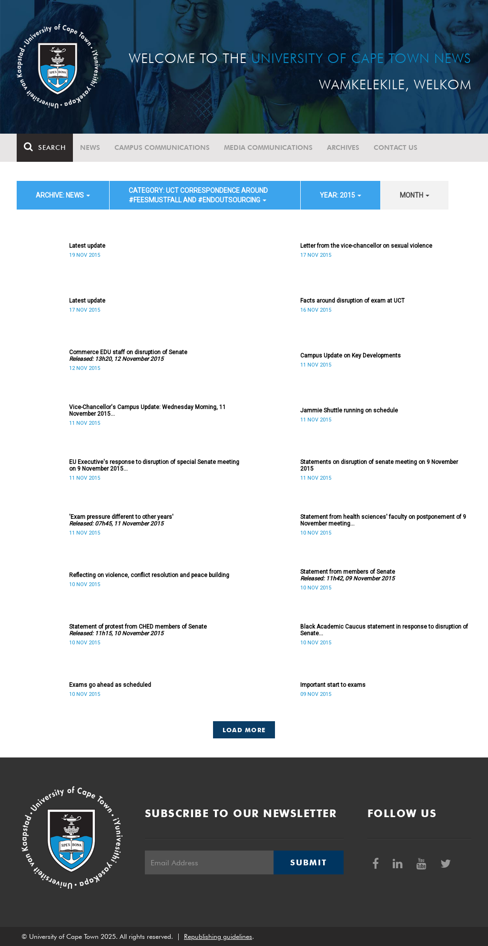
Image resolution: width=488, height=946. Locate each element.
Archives (343, 147)
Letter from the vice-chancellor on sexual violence (366, 245)
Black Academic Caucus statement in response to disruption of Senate (384, 630)
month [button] (414, 195)
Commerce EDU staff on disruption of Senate (128, 355)
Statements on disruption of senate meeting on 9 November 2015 (379, 465)
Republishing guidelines (218, 936)
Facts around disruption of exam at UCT (352, 300)
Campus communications (162, 147)
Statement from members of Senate (347, 575)
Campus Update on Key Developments (350, 355)
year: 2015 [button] (340, 195)
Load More (244, 730)
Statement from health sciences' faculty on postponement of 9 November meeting (383, 520)
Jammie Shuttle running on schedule (349, 410)
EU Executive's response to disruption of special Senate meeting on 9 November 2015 (154, 465)
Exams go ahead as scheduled (110, 685)
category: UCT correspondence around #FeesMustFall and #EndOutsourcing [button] (198, 195)
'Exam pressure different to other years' (121, 520)
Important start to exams (333, 685)
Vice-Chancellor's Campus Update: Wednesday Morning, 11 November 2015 (147, 410)
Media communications (268, 147)
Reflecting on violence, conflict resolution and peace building (149, 575)
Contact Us (395, 147)
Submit (308, 862)
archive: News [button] (63, 195)
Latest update (87, 245)
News (90, 147)
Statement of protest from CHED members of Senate (138, 630)
